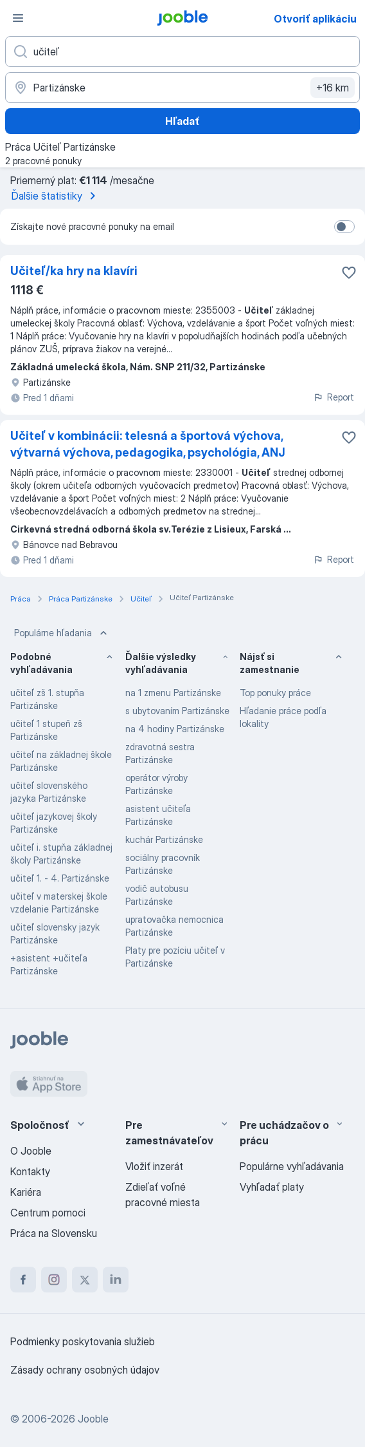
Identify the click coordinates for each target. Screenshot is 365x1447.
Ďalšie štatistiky (56, 195)
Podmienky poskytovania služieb (82, 1341)
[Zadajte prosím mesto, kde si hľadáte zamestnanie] (182, 87)
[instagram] (54, 1279)
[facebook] (23, 1279)
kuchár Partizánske (164, 839)
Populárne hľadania (62, 633)
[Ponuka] (18, 18)
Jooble (93, 1418)
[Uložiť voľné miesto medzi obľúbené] (349, 272)
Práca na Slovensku (53, 1233)
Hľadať (182, 121)
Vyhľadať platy (272, 1186)
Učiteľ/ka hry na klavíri (74, 271)
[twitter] (85, 1279)
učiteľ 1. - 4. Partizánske (59, 878)
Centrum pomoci (47, 1212)
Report (333, 397)
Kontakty (30, 1171)
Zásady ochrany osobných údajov (84, 1369)
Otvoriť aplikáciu (315, 18)
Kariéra (25, 1192)
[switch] (344, 226)
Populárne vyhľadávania (292, 1166)
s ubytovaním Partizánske (177, 710)
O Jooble (30, 1150)
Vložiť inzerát (154, 1166)
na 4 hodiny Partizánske (174, 728)
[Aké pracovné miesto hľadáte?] (182, 51)
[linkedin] (116, 1279)
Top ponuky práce (275, 692)
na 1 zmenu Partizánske (173, 692)
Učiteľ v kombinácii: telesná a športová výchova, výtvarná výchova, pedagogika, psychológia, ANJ (147, 444)
